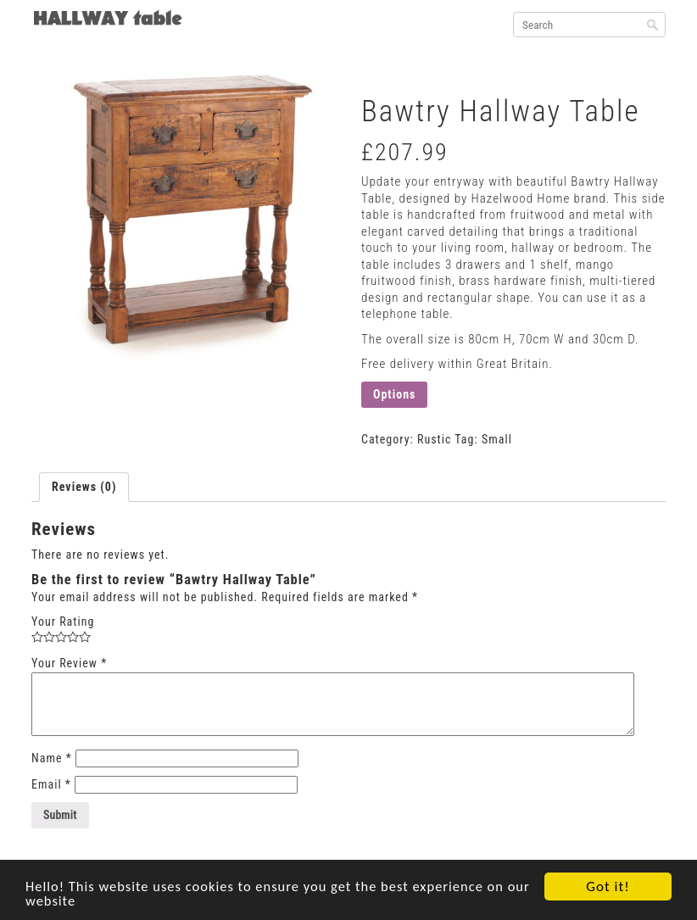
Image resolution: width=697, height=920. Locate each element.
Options (394, 394)
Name (51, 758)
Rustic (434, 439)
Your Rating (62, 621)
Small (497, 439)
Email (51, 784)
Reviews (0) (84, 486)
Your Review (69, 663)
